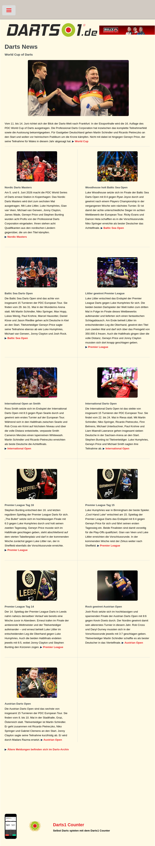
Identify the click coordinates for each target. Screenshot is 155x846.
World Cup (81, 141)
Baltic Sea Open (114, 227)
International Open (19, 448)
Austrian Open (134, 642)
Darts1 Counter (68, 824)
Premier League (98, 346)
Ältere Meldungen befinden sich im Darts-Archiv (38, 749)
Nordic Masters (17, 236)
